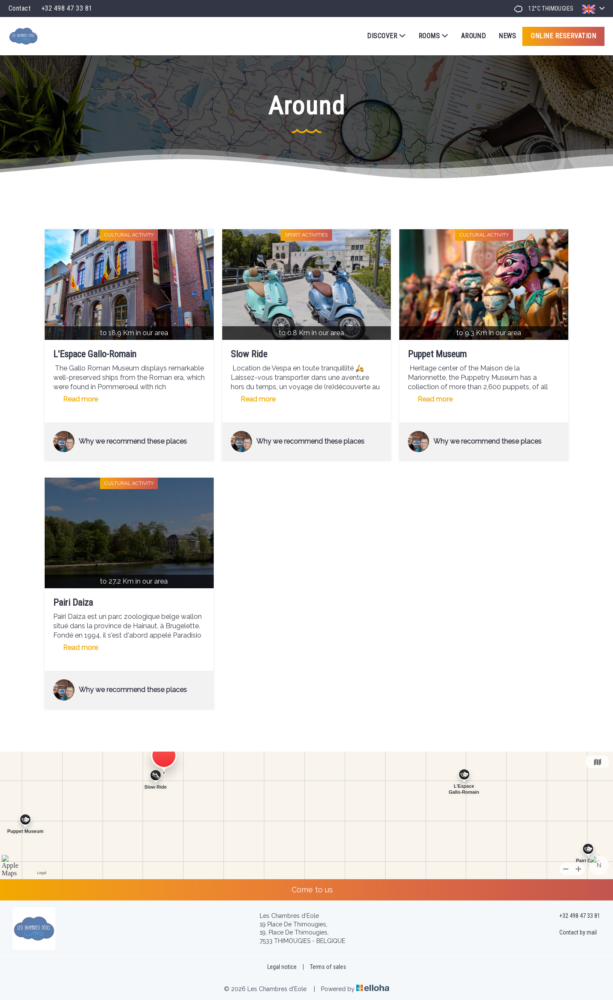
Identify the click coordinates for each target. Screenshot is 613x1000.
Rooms (433, 36)
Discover (386, 36)
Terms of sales (328, 966)
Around (473, 36)
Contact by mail (573, 933)
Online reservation (563, 36)
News (507, 36)
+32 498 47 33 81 (575, 916)
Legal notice (282, 966)
